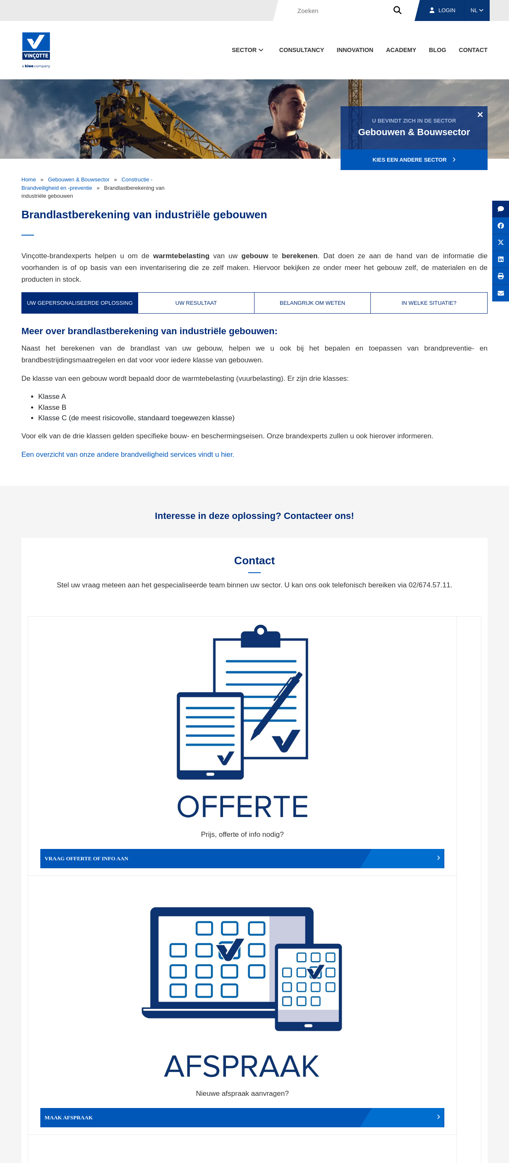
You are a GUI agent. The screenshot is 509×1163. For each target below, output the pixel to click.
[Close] (480, 114)
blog (437, 50)
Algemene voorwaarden (264, 1148)
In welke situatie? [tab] (429, 303)
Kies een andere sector (414, 160)
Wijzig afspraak (311, 735)
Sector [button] (248, 50)
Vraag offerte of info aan (85, 735)
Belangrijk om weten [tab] (312, 303)
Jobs (430, 1109)
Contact (473, 50)
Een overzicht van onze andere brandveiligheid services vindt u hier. (128, 454)
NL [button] (477, 10)
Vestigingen (381, 1109)
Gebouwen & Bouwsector (79, 179)
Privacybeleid (466, 1148)
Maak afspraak (198, 735)
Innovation (355, 50)
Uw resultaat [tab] (196, 303)
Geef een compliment (85, 860)
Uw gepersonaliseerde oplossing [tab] (80, 303)
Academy (401, 50)
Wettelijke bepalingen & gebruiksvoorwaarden (353, 1148)
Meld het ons (311, 860)
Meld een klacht (198, 860)
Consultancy (301, 50)
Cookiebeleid (429, 1148)
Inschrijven (426, 1014)
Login (442, 10)
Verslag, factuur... (424, 735)
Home (28, 179)
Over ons (329, 1109)
